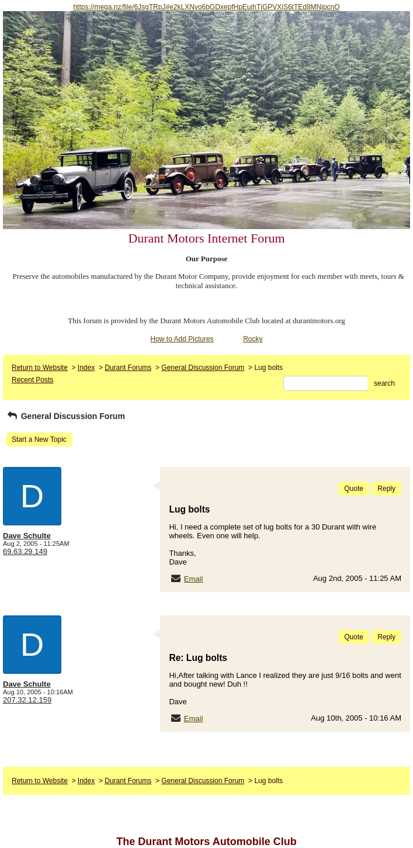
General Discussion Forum (202, 368)
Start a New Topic (39, 439)
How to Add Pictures (182, 339)
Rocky (252, 339)
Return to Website (40, 368)
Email (193, 578)
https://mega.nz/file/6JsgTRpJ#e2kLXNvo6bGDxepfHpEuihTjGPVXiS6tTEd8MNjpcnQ (206, 7)
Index (86, 368)
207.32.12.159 (27, 699)
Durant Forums (128, 368)
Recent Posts (32, 380)
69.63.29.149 (25, 551)
